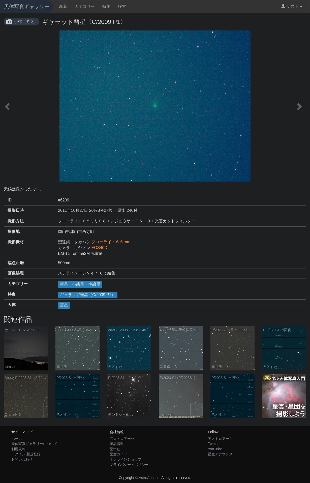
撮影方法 (16, 221)
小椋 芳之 (24, 21)
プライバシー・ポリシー (129, 465)
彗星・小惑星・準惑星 (80, 284)
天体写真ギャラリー (26, 6)
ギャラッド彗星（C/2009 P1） (87, 295)
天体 (12, 304)
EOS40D (99, 248)
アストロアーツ (122, 439)
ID (10, 200)
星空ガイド (118, 454)
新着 (63, 6)
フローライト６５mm (110, 242)
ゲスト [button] (291, 6)
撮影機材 (16, 242)
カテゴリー (85, 6)
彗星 (64, 305)
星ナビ (115, 449)
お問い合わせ (22, 459)
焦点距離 (16, 263)
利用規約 (18, 449)
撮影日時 (16, 210)
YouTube (215, 449)
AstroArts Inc (149, 478)
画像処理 (16, 273)
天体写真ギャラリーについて (34, 444)
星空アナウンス (220, 454)
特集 (106, 6)
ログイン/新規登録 (26, 454)
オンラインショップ (125, 459)
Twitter (213, 444)
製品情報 (117, 444)
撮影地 (14, 231)
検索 (122, 6)
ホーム (16, 439)
